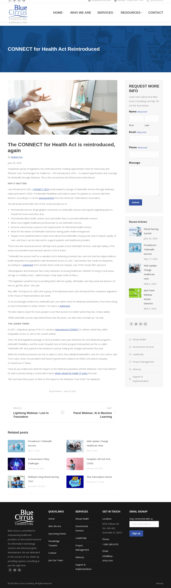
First (131, 125)
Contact (52, 552)
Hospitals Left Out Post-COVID (99, 461)
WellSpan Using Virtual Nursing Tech (43, 479)
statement (28, 265)
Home (51, 518)
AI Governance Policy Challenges (38, 461)
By (55, 391)
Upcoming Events (57, 533)
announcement (46, 198)
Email (137, 132)
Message (134, 162)
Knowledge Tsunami (54, 543)
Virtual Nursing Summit (151, 231)
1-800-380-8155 (110, 544)
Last (147, 125)
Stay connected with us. (141, 518)
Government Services (143, 346)
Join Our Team (55, 560)
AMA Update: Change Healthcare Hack (97, 443)
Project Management (143, 361)
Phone (138, 147)
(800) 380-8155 (156, 3)
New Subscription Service (99, 476)
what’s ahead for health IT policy (71, 373)
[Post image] (16, 446)
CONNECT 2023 (41, 189)
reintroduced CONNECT (67, 329)
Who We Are (54, 526)
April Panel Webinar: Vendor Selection (149, 297)
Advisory (137, 369)
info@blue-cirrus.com (101, 3)
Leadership (138, 354)
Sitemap (159, 583)
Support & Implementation (141, 378)
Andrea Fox (17, 157)
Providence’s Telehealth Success (40, 443)
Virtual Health (139, 339)
